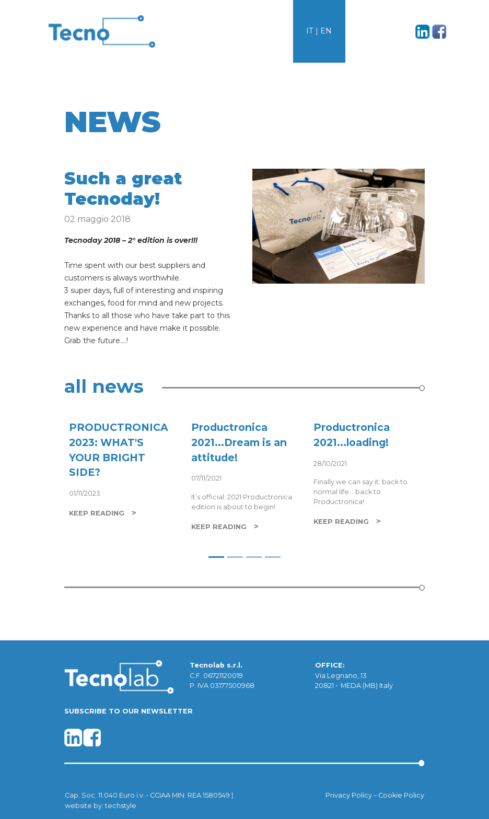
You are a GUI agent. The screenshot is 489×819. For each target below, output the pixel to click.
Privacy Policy (348, 795)
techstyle (120, 806)
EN (326, 31)
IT (309, 31)
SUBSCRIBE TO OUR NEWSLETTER (128, 711)
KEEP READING (96, 513)
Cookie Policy (401, 795)
